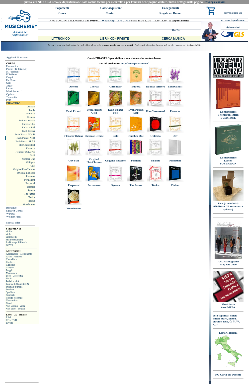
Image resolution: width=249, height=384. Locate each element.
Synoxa (31, 190)
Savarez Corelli (14, 210)
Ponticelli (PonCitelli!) (17, 284)
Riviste (9, 322)
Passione (30, 176)
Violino (31, 200)
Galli (8, 82)
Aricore (31, 106)
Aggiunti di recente (16, 57)
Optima (10, 94)
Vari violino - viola (15, 306)
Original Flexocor (26, 172)
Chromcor (30, 113)
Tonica (31, 197)
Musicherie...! (13, 91)
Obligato (30, 162)
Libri (8, 317)
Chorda (31, 110)
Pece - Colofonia (14, 275)
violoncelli (11, 236)
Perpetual (30, 183)
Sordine (10, 289)
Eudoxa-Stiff (28, 127)
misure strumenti (14, 239)
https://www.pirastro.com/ (134, 63)
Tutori (9, 303)
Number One (28, 158)
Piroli (8, 278)
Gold (32, 155)
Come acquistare (111, 8)
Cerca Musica (173, 38)
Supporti (10, 295)
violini (9, 231)
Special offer (13, 222)
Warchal (10, 213)
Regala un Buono (170, 13)
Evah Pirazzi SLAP (25, 141)
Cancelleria (11, 259)
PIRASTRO (13, 103)
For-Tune (10, 80)
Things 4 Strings (14, 297)
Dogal (9, 77)
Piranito (31, 186)
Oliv (32, 165)
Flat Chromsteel (27, 145)
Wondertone (29, 204)
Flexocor (30, 148)
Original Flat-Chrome (24, 169)
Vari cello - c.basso (15, 308)
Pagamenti (62, 8)
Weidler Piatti (13, 216)
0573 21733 (123, 20)
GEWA (9, 245)
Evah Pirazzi (28, 131)
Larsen (9, 88)
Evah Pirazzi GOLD (25, 134)
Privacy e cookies (215, 2)
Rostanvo (11, 207)
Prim (8, 99)
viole (8, 234)
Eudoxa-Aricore (27, 120)
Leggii (9, 270)
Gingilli (10, 267)
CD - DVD (11, 320)
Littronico (61, 38)
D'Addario (11, 74)
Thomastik (11, 97)
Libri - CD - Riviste (114, 38)
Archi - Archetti (14, 256)
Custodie (10, 264)
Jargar (9, 85)
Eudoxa (31, 117)
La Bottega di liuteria (16, 242)
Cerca (62, 13)
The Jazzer (29, 193)
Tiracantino (11, 300)
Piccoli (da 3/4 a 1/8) (16, 69)
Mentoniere (11, 273)
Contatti (111, 13)
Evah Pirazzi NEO (25, 138)
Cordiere (10, 262)
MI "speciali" (12, 71)
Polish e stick (12, 281)
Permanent (29, 179)
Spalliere (10, 292)
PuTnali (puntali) (14, 286)
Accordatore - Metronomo (19, 253)
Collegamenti (170, 8)
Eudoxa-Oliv (28, 124)
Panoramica (12, 66)
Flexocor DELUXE (25, 152)
